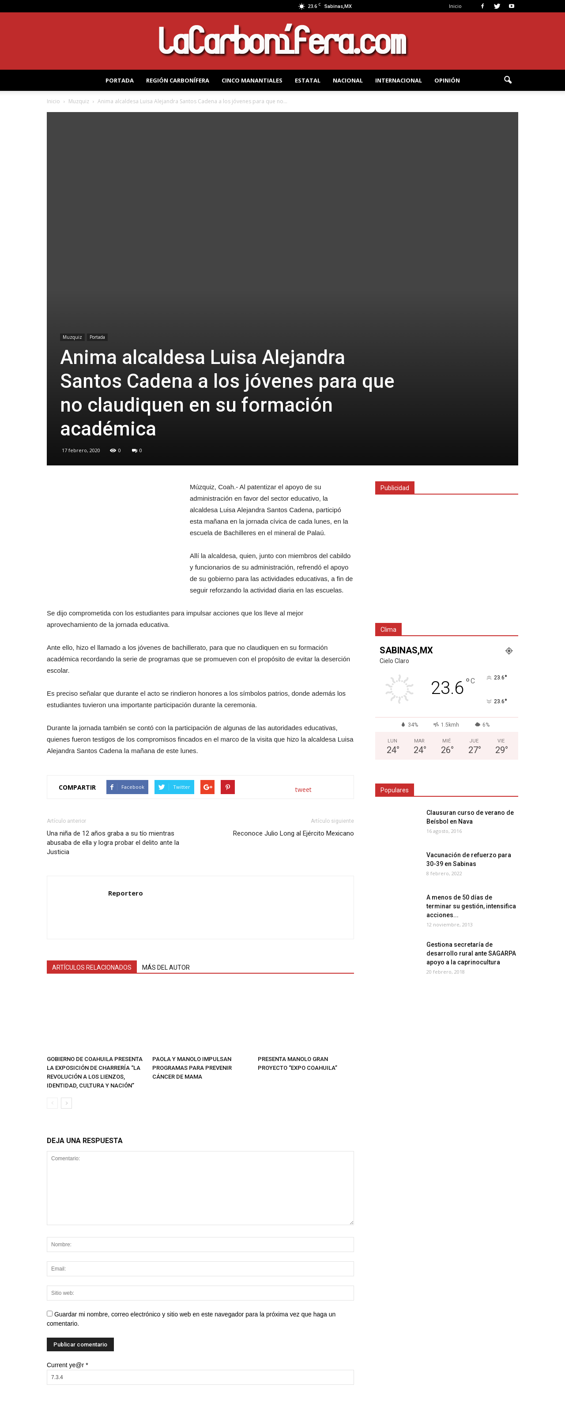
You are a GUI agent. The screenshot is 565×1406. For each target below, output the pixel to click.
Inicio (455, 6)
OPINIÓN (447, 80)
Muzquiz (72, 337)
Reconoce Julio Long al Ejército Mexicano (293, 833)
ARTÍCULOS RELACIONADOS (92, 967)
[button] (507, 80)
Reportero (125, 893)
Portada (97, 337)
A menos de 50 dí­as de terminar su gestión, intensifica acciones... (471, 906)
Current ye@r (67, 1365)
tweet (303, 789)
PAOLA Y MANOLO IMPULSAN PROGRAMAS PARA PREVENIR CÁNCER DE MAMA (192, 1068)
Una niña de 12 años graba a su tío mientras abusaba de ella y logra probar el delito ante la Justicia (113, 842)
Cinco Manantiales (252, 80)
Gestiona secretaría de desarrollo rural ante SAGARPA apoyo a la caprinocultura (471, 953)
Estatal (307, 80)
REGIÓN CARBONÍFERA (177, 80)
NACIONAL (348, 80)
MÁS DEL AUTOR (166, 967)
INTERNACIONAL (398, 80)
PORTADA (119, 80)
